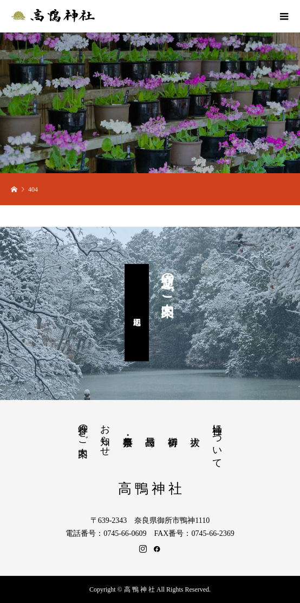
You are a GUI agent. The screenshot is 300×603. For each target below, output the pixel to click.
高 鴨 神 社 (150, 488)
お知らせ (105, 434)
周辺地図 (137, 312)
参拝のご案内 (82, 429)
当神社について (217, 440)
